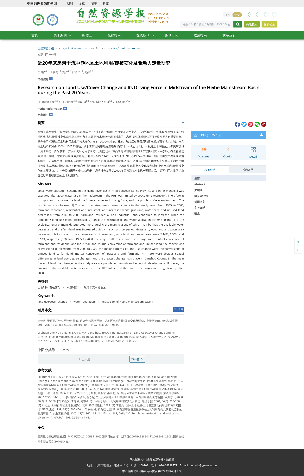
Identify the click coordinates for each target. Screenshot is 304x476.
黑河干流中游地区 (95, 287)
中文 (237, 15)
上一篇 (84, 359)
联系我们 (229, 35)
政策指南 (200, 35)
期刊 (70, 3)
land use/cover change (52, 301)
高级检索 (252, 24)
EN (228, 15)
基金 (197, 213)
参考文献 (199, 207)
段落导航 (210, 170)
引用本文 (199, 202)
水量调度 (72, 287)
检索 (106, 3)
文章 (82, 3)
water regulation (84, 301)
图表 (94, 3)
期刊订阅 (171, 35)
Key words (201, 196)
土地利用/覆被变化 (49, 287)
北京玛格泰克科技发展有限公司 (152, 471)
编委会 (87, 35)
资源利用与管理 (47, 54)
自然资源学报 (46, 48)
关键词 (198, 190)
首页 (34, 35)
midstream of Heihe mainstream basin (127, 301)
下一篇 (137, 359)
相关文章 (247, 169)
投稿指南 (114, 35)
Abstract (199, 184)
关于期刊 (60, 35)
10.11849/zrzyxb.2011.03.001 (123, 48)
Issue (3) (82, 48)
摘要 (197, 178)
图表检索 (269, 24)
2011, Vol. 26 (66, 48)
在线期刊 (142, 35)
